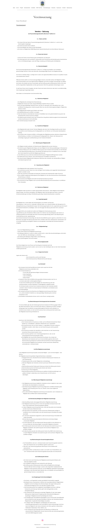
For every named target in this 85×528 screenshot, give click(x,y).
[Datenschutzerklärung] (50, 524)
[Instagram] (42, 520)
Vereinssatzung (21, 25)
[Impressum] (37, 524)
